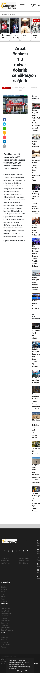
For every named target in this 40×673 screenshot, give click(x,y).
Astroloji (4, 647)
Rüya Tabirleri (5, 644)
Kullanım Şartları (24, 558)
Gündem (21, 5)
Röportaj (4, 601)
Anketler (4, 640)
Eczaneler (4, 616)
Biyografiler (5, 642)
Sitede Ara (4, 637)
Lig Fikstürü (5, 618)
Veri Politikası (5, 563)
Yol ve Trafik (5, 611)
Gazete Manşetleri (7, 630)
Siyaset (3, 596)
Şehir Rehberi (5, 628)
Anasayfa (5, 14)
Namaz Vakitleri (6, 613)
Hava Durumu (5, 609)
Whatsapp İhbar (24, 560)
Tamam (27, 671)
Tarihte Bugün (5, 620)
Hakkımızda (5, 558)
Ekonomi (12, 14)
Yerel (3, 592)
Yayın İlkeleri (5, 560)
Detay (19, 671)
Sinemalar (4, 623)
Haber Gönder (23, 563)
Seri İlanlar (4, 625)
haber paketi (4, 666)
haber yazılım (4, 668)
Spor (2, 594)
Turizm (3, 599)
